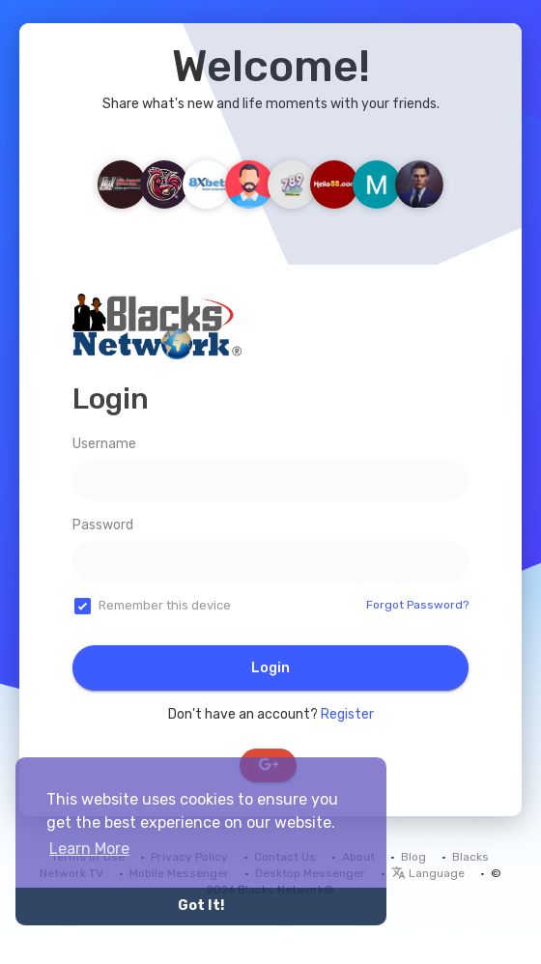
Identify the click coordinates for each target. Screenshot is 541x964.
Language (428, 873)
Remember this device (165, 605)
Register (347, 714)
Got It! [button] (201, 905)
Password (102, 525)
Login (270, 668)
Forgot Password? (417, 604)
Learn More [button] (89, 848)
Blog (413, 857)
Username (104, 444)
